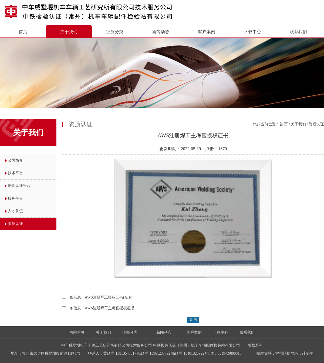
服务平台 (15, 198)
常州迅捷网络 (286, 353)
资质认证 (15, 224)
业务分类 (114, 31)
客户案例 (206, 31)
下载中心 (252, 31)
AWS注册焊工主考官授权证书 (109, 308)
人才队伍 (15, 211)
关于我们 (68, 31)
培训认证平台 (19, 186)
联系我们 (298, 31)
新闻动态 (160, 31)
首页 (23, 31)
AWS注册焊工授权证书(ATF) (108, 297)
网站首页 (77, 332)
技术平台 (15, 173)
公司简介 (15, 160)
